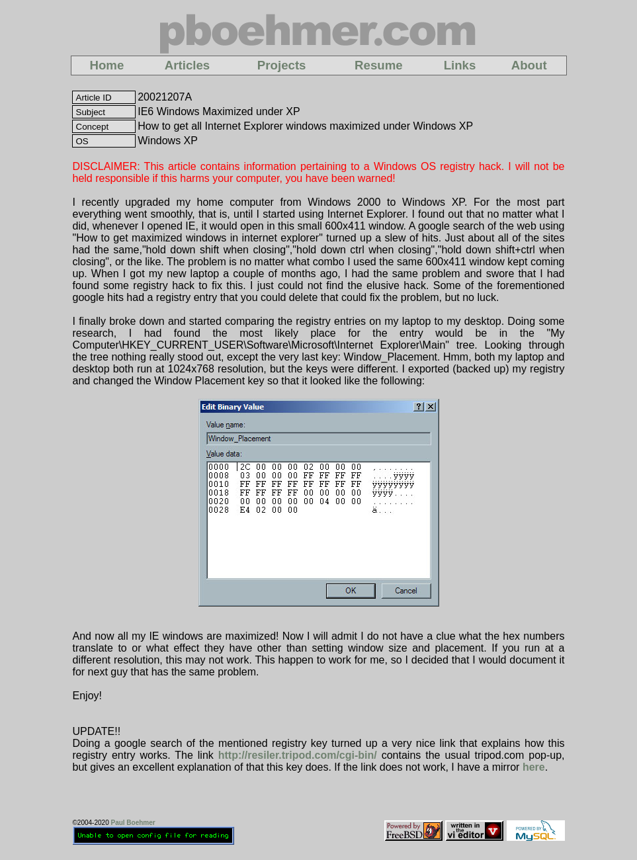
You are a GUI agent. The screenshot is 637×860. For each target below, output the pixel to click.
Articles (187, 65)
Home (106, 65)
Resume (379, 65)
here (534, 767)
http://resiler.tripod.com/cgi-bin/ (297, 755)
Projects (281, 65)
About (529, 65)
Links (460, 65)
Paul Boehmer (132, 822)
